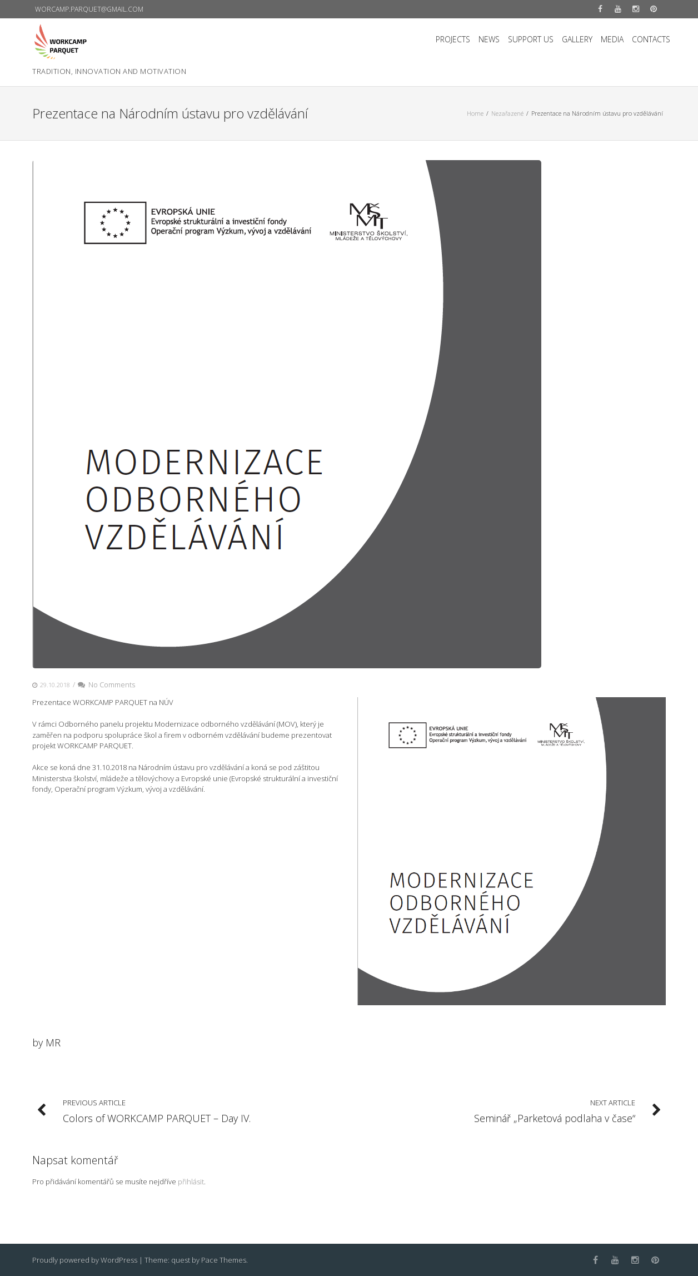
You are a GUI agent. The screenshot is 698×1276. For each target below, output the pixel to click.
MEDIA (612, 39)
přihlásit (191, 1181)
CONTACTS (651, 39)
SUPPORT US (531, 39)
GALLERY (577, 39)
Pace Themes (223, 1260)
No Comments (106, 684)
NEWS (489, 39)
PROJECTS (453, 39)
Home (475, 113)
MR (53, 1042)
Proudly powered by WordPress (84, 1260)
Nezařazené (507, 113)
